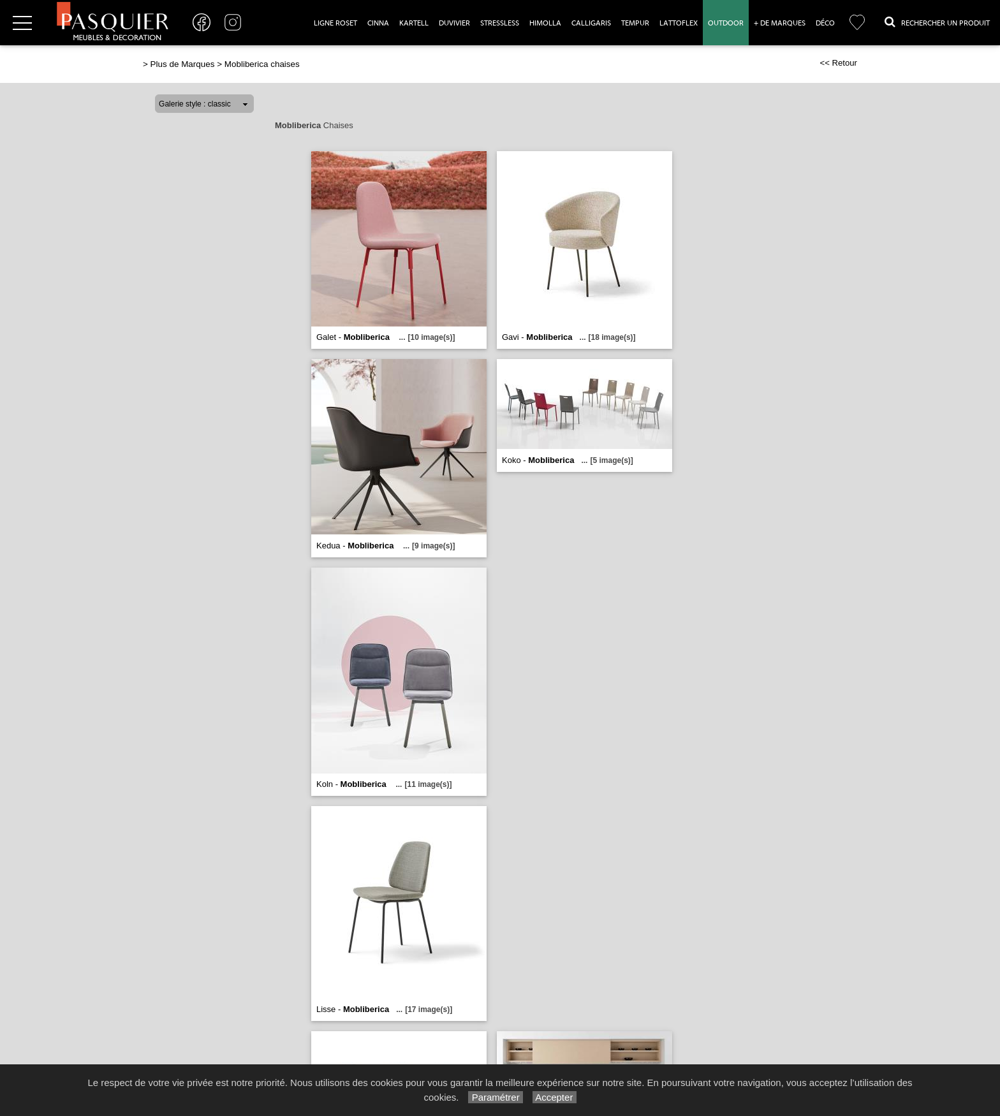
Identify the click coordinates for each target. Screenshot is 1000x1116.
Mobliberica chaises (262, 64)
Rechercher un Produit (937, 21)
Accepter (554, 1097)
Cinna (378, 22)
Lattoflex (678, 22)
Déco (825, 22)
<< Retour (838, 63)
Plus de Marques (183, 64)
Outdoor (726, 22)
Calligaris (591, 22)
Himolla (545, 22)
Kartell (414, 22)
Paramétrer (495, 1097)
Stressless (499, 22)
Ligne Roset (335, 22)
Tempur (635, 22)
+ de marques (779, 22)
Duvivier (454, 22)
